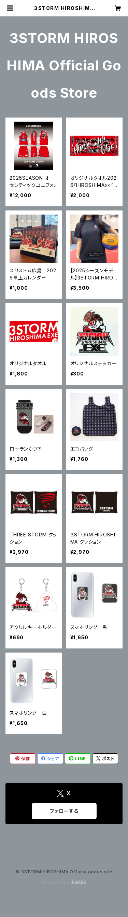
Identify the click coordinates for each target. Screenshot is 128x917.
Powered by (64, 882)
